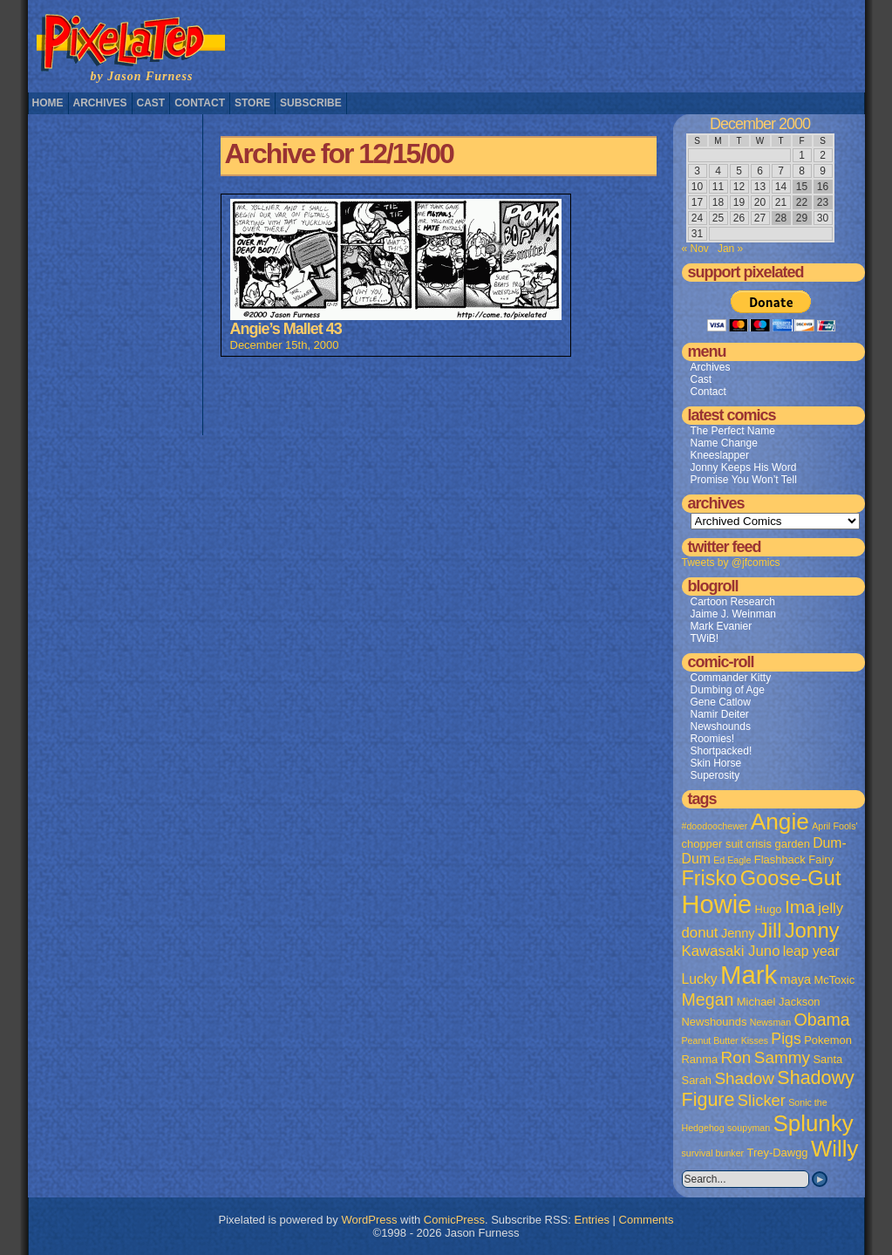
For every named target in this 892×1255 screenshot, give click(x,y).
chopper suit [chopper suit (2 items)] (713, 843)
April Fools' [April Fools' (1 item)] (834, 826)
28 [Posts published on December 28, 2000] (780, 218)
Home (48, 103)
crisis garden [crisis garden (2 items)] (777, 843)
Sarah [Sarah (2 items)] (697, 1080)
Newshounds (721, 726)
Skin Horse (716, 763)
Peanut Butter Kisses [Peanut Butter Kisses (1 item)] (725, 1040)
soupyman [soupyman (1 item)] (748, 1127)
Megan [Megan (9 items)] (708, 999)
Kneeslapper (720, 455)
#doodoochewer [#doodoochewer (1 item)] (715, 826)
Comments (646, 1219)
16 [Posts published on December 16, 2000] (822, 187)
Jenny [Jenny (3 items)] (738, 933)
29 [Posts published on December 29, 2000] (801, 218)
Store (252, 103)
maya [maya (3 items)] (795, 979)
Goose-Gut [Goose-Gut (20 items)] (790, 878)
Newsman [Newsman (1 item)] (770, 1022)
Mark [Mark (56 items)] (748, 974)
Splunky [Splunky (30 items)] (813, 1123)
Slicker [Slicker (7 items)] (762, 1100)
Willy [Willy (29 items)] (834, 1148)
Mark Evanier (721, 626)
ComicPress (454, 1219)
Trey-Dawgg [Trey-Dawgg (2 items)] (777, 1152)
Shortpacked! (721, 751)
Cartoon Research (733, 602)
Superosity (715, 775)
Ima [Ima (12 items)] (800, 907)
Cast (151, 103)
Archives (100, 103)
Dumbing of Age (728, 690)
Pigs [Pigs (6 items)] (785, 1038)
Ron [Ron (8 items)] (736, 1057)
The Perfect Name (733, 431)
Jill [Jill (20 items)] (770, 930)
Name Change (724, 443)
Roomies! (713, 739)
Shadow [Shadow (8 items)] (744, 1078)
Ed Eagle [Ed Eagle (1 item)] (732, 860)
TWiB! (705, 638)
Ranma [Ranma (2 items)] (700, 1059)
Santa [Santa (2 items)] (827, 1059)
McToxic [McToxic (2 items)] (834, 979)
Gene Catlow (721, 702)
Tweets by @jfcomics (731, 562)
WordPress (369, 1219)
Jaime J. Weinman (733, 614)
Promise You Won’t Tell (744, 480)
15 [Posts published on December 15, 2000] (801, 187)
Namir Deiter (720, 714)
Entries (592, 1219)
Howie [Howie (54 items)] (717, 904)
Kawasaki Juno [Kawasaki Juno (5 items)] (731, 951)
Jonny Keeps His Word (744, 467)
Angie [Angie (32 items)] (780, 821)
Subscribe (311, 103)
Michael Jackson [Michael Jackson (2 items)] (779, 1001)
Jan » (730, 248)
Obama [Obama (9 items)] (821, 1019)
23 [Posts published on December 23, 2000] (822, 202)
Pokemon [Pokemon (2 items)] (828, 1040)
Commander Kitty (731, 678)
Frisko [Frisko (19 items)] (710, 878)
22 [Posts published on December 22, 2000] (801, 202)
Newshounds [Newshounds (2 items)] (714, 1021)
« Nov (695, 248)
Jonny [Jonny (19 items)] (812, 930)
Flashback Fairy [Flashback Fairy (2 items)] (794, 859)
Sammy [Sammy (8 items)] (782, 1057)
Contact (199, 103)
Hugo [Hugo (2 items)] (768, 909)
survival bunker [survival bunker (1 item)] (713, 1153)
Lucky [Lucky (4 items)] (700, 979)
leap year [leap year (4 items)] (811, 951)
